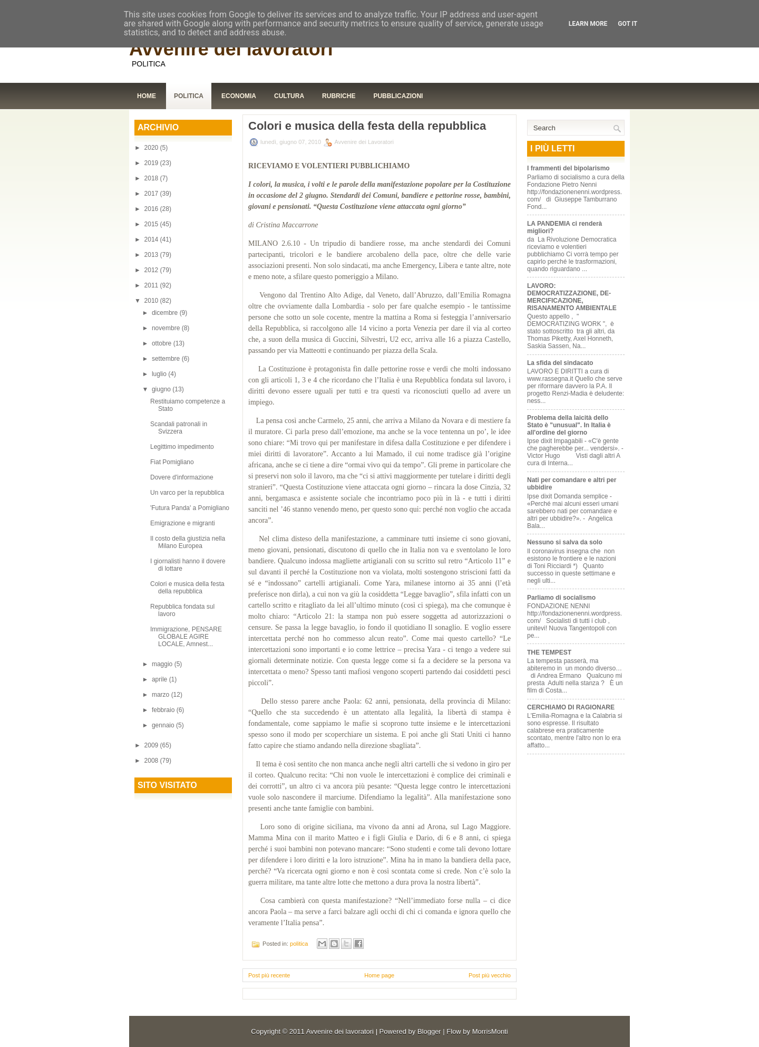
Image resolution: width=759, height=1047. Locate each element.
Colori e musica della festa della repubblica (187, 587)
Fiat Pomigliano (172, 462)
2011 (152, 285)
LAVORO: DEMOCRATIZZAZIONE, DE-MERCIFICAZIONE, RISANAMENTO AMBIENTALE (572, 297)
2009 (152, 745)
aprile (160, 679)
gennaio (164, 725)
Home (146, 96)
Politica (188, 96)
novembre (167, 328)
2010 (152, 300)
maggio (163, 664)
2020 (152, 147)
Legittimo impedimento (182, 446)
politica (299, 943)
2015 (152, 224)
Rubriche (338, 96)
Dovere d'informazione (182, 477)
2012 (152, 270)
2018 (152, 178)
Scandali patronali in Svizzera (178, 427)
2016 (152, 209)
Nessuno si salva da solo (564, 542)
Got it (627, 23)
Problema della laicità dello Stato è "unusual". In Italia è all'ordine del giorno (569, 425)
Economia (238, 96)
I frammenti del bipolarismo (568, 168)
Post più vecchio (490, 975)
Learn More (588, 23)
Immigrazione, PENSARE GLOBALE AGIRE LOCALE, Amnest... (186, 637)
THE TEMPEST (549, 652)
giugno (162, 389)
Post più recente (269, 975)
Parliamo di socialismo (561, 597)
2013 (152, 254)
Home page (379, 975)
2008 (152, 760)
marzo (161, 694)
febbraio (164, 710)
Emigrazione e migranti (182, 523)
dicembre (166, 312)
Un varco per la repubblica (188, 492)
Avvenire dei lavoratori (231, 49)
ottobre (162, 343)
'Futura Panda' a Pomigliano (189, 508)
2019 (152, 163)
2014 (152, 239)
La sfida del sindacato (560, 363)
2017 (152, 193)
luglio (160, 374)
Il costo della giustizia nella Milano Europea (187, 542)
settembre (167, 358)
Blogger (429, 1031)
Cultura (289, 96)
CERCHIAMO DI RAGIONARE (571, 707)
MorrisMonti (490, 1031)
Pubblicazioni (398, 96)
